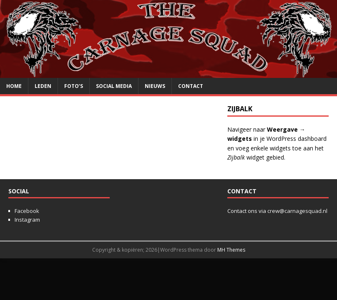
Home (14, 86)
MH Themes (231, 249)
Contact (190, 86)
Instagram (27, 219)
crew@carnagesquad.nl (297, 211)
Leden (43, 86)
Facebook (27, 211)
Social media (114, 86)
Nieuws (155, 86)
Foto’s (73, 86)
